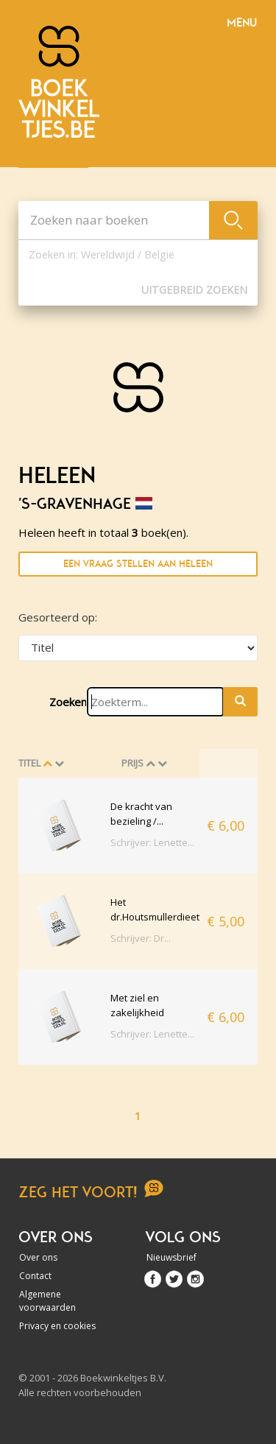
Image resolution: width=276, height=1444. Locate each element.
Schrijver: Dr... (140, 938)
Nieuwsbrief (171, 1257)
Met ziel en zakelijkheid (137, 1005)
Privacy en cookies (57, 1326)
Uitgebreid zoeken (194, 290)
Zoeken (68, 701)
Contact (35, 1275)
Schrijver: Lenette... (152, 842)
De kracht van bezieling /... (141, 814)
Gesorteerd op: (57, 617)
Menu (242, 22)
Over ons (38, 1257)
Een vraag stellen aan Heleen (138, 563)
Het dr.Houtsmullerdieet (154, 909)
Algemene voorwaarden (47, 1301)
